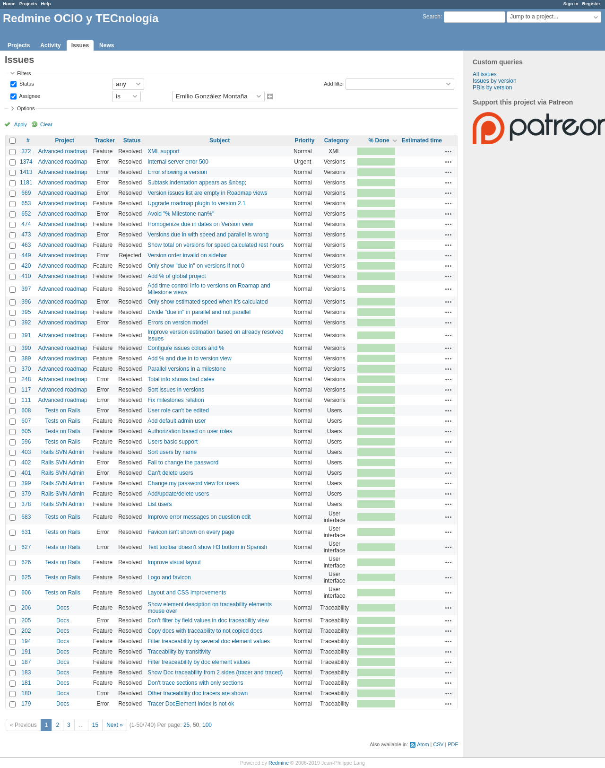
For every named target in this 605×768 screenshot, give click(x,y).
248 (26, 379)
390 (26, 348)
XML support (163, 151)
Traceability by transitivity (179, 651)
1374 (26, 161)
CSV (438, 744)
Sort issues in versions (175, 389)
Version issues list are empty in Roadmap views (207, 193)
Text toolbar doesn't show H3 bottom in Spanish (207, 547)
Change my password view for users (193, 483)
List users (159, 504)
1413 (26, 172)
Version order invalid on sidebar (187, 255)
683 (26, 517)
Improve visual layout (174, 562)
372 (26, 151)
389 (26, 358)
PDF (453, 744)
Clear (46, 124)
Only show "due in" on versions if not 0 (195, 265)
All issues (485, 74)
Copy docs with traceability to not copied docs (204, 631)
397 (26, 289)
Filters (24, 73)
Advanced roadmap (62, 151)
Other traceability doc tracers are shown (197, 693)
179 (26, 703)
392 (26, 322)
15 (95, 725)
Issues (80, 45)
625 (26, 577)
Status (26, 83)
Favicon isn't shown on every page (190, 532)
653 (26, 203)
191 (26, 651)
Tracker (105, 140)
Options (26, 108)
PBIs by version (492, 87)
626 (26, 562)
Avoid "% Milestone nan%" (180, 213)
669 (26, 193)
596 (26, 441)
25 (186, 725)
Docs (62, 607)
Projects (28, 3)
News (106, 45)
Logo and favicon (168, 577)
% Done (379, 140)
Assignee (29, 95)
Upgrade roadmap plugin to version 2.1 (196, 203)
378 (26, 504)
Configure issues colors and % (185, 348)
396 (26, 301)
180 (26, 693)
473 (26, 234)
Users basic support (172, 441)
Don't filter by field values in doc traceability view (207, 620)
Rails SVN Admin (62, 452)
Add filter (334, 83)
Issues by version (495, 81)
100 (207, 725)
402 (26, 462)
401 (26, 473)
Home (9, 3)
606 (26, 592)
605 (26, 431)
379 (26, 493)
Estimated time (422, 140)
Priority (304, 140)
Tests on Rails (62, 410)
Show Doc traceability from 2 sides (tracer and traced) (215, 672)
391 (26, 335)
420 (26, 265)
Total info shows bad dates (180, 379)
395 (26, 312)
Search (432, 16)
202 (26, 631)
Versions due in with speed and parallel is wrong (207, 234)
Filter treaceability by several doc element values (208, 641)
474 (26, 224)
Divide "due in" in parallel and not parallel (199, 312)
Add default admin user (176, 421)
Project (64, 140)
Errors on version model (177, 322)
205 (26, 620)
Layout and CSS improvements (186, 592)
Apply (20, 124)
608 (26, 410)
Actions (448, 151)
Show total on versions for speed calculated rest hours (215, 245)
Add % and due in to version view (189, 358)
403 (26, 452)
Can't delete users (170, 473)
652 (26, 213)
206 (26, 607)
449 (26, 255)
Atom (423, 744)
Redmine (278, 763)
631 (26, 532)
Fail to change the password (182, 462)
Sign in (571, 3)
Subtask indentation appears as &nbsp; (196, 182)
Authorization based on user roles (189, 431)
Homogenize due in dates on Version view (200, 224)
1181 (26, 182)
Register (591, 3)
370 (26, 369)
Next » (114, 725)
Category (336, 140)
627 (26, 547)
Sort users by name (172, 452)
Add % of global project (176, 276)
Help (46, 3)
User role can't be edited (178, 410)
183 (26, 672)
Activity (50, 45)
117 (26, 389)
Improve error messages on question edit (199, 517)
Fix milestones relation (175, 400)
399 (26, 483)
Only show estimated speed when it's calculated (207, 301)
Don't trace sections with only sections (195, 683)
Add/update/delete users (178, 493)
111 (26, 400)
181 (26, 683)
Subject (219, 140)
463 (26, 245)
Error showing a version (177, 172)
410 (26, 276)
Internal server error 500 (177, 161)
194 (26, 641)
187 (26, 662)
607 (26, 421)
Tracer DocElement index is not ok (190, 703)
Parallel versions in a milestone (186, 369)
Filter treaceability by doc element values (198, 662)
